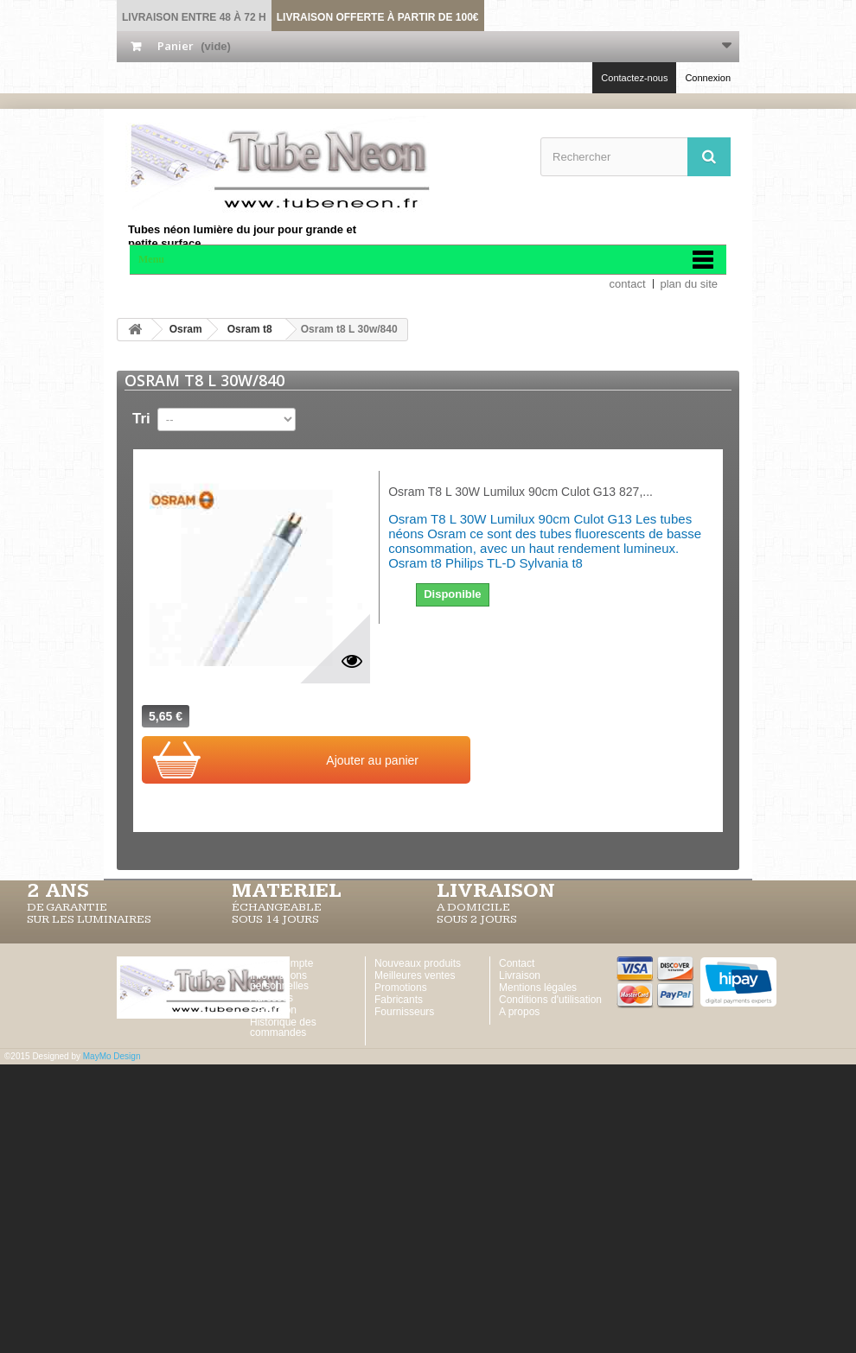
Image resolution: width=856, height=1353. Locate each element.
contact (628, 283)
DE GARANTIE (67, 907)
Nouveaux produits (417, 963)
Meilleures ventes (414, 975)
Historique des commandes (283, 1027)
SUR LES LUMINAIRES (89, 919)
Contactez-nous (634, 78)
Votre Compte (281, 963)
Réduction (273, 1010)
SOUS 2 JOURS (477, 919)
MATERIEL (287, 890)
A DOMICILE (473, 907)
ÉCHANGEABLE (277, 907)
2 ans (58, 890)
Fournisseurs (404, 1012)
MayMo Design (112, 1056)
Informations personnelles (279, 980)
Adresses (271, 998)
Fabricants (398, 1000)
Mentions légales (538, 987)
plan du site (690, 283)
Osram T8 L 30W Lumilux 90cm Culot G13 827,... (520, 492)
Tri (141, 418)
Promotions (400, 987)
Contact (516, 963)
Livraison (519, 975)
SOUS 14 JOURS (275, 919)
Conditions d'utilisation (550, 1000)
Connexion (708, 78)
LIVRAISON (496, 890)
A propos (519, 1012)
